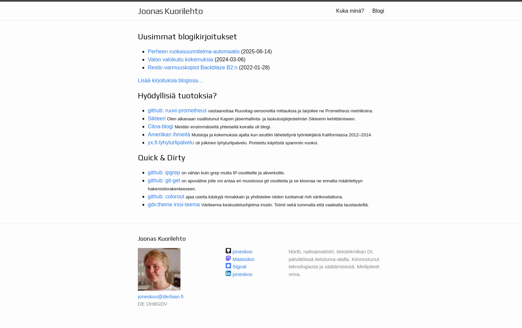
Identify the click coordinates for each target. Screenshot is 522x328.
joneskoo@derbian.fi (160, 296)
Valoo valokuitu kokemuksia (180, 59)
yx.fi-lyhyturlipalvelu (171, 142)
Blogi (378, 11)
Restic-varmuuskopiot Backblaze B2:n (192, 67)
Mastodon (243, 259)
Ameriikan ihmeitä (169, 134)
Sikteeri (156, 118)
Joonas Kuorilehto (170, 11)
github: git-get (164, 180)
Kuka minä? (350, 11)
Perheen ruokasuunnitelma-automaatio (194, 51)
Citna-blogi (160, 126)
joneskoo (242, 274)
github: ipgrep (164, 172)
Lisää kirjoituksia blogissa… (170, 80)
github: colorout (166, 196)
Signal (239, 266)
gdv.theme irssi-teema (174, 204)
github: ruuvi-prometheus (177, 110)
